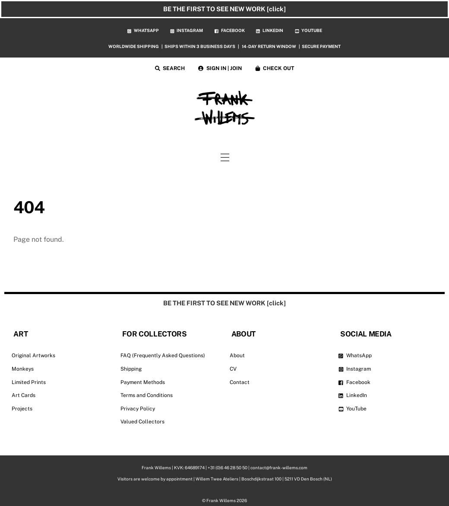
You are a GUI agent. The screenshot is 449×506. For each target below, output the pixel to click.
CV (233, 369)
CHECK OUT (274, 68)
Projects (22, 409)
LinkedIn (352, 395)
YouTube (352, 409)
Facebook (354, 382)
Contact (240, 382)
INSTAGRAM (186, 30)
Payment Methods (142, 382)
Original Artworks (33, 355)
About (237, 355)
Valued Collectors (142, 422)
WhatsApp (355, 355)
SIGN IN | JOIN (220, 68)
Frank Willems (221, 500)
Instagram (354, 369)
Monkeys (23, 369)
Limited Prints (29, 382)
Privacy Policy (137, 409)
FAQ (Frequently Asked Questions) (162, 355)
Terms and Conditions (146, 395)
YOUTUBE (308, 30)
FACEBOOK (230, 30)
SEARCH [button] (170, 68)
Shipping (131, 369)
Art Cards (23, 395)
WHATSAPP (143, 30)
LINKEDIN (269, 30)
